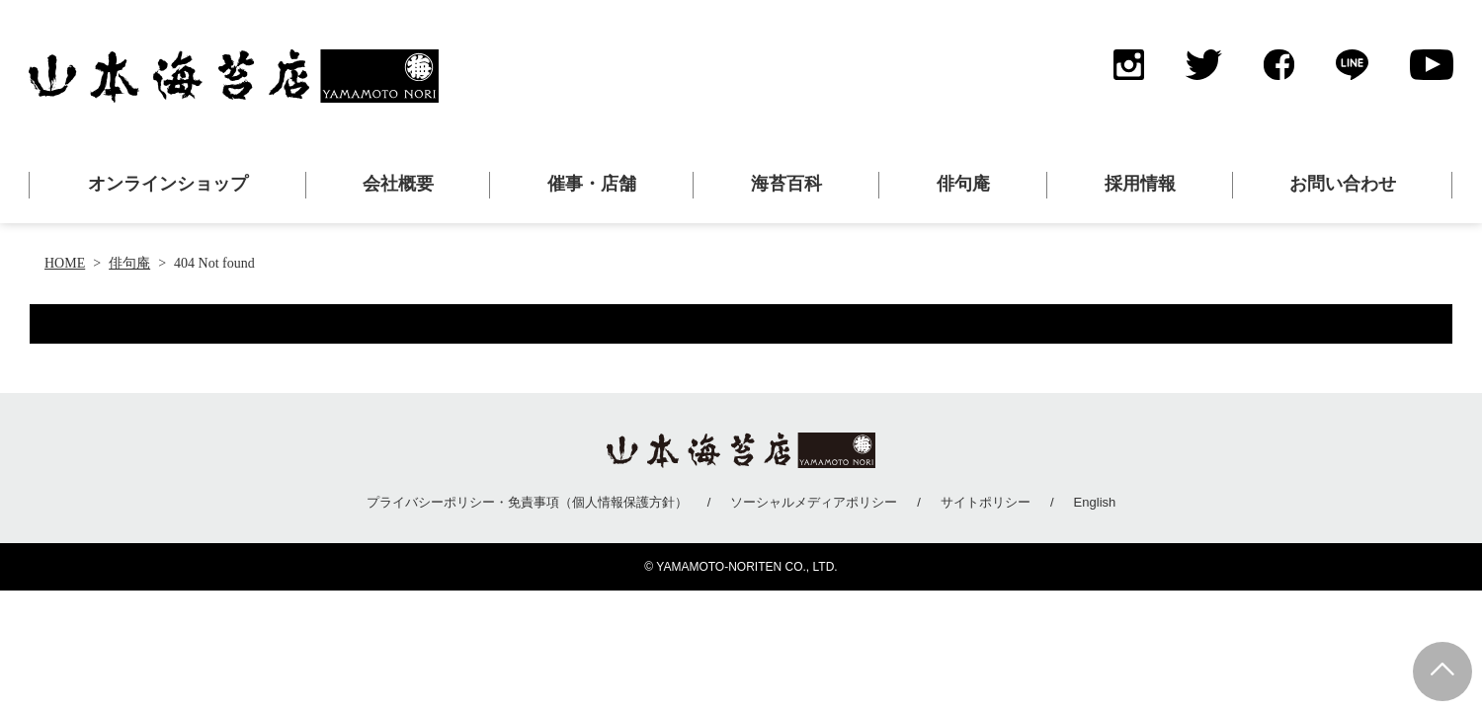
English (1095, 502)
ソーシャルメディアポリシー (813, 502)
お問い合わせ (1342, 184)
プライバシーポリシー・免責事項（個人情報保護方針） (527, 502)
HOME (64, 263)
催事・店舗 (591, 184)
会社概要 (398, 184)
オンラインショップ (168, 184)
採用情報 (1140, 184)
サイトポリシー (985, 502)
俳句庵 (963, 184)
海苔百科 (786, 184)
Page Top (1442, 671)
